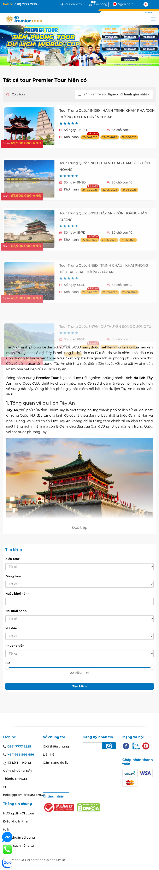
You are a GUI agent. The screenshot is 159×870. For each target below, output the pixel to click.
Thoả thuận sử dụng (19, 837)
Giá (7, 663)
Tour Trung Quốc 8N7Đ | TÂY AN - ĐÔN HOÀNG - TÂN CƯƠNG (103, 246)
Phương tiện (14, 646)
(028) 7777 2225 (17, 746)
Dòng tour (13, 576)
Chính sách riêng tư (18, 845)
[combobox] (130, 94)
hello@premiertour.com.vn (20, 791)
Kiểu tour (12, 559)
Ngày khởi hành (17, 593)
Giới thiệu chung (56, 746)
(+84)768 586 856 (18, 754)
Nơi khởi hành (16, 611)
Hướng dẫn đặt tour (18, 813)
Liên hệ (48, 754)
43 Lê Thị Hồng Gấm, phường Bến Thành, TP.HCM (17, 771)
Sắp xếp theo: (92, 94)
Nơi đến (11, 628)
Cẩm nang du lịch (57, 762)
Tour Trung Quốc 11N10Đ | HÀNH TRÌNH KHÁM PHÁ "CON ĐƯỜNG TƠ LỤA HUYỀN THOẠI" (107, 118)
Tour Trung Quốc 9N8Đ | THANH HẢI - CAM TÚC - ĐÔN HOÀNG (104, 191)
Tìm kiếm (79, 686)
